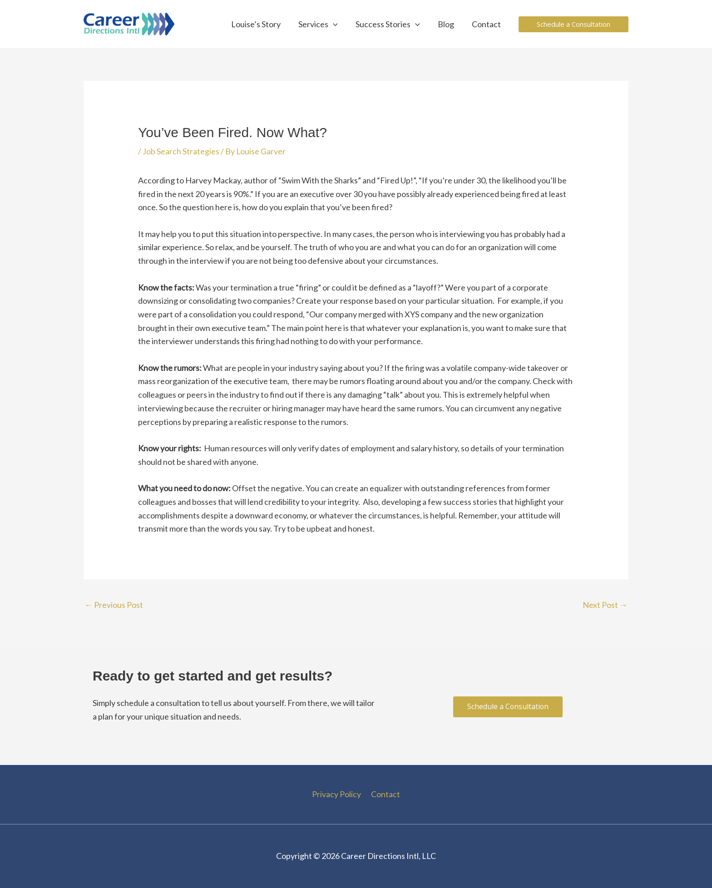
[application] (337, 24)
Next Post (605, 605)
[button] (573, 24)
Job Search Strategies (181, 151)
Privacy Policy (337, 794)
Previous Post (113, 605)
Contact (384, 794)
